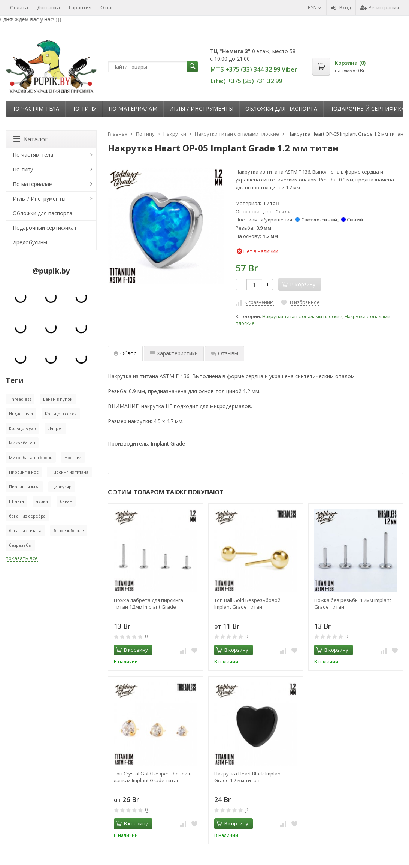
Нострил (73, 457)
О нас (106, 7)
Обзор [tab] (125, 353)
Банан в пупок (57, 399)
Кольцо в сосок (61, 413)
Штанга (16, 501)
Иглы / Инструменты (201, 108)
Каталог (30, 139)
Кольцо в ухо (22, 428)
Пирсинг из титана (69, 472)
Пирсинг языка (24, 486)
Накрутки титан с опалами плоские (302, 316)
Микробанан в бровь (30, 457)
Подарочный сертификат (45, 227)
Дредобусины (30, 242)
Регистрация (379, 7)
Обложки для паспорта (281, 108)
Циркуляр (62, 486)
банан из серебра (27, 516)
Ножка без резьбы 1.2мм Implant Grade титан (352, 603)
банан (66, 501)
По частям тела (35, 108)
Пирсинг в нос (24, 472)
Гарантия (80, 7)
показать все (22, 558)
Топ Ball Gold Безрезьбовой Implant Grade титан (247, 603)
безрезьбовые (69, 530)
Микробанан (22, 443)
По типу (84, 108)
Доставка (48, 7)
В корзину (132, 650)
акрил (42, 501)
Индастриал (21, 413)
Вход (341, 7)
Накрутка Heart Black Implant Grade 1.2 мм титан (248, 777)
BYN (315, 7)
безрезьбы (20, 545)
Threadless (20, 399)
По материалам (133, 108)
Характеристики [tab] (174, 353)
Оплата (19, 7)
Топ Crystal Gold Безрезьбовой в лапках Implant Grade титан (153, 777)
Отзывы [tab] (224, 353)
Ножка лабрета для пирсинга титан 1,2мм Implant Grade (148, 603)
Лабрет (55, 428)
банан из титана (25, 530)
